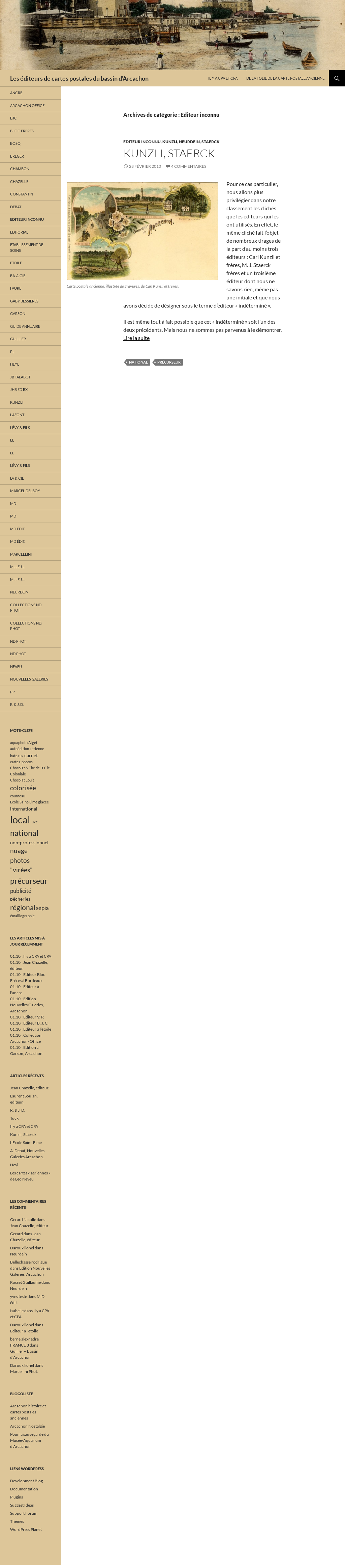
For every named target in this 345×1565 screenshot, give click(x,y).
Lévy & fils (20, 427)
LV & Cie (17, 478)
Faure (15, 288)
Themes (17, 1521)
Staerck (210, 141)
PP (12, 692)
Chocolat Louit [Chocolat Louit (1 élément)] (22, 780)
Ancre (16, 92)
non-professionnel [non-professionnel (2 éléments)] (29, 842)
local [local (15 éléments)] (20, 819)
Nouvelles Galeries (29, 679)
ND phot (18, 641)
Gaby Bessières (24, 301)
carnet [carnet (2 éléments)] (31, 755)
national (138, 362)
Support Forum (23, 1513)
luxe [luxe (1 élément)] (34, 822)
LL (12, 440)
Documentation (24, 1488)
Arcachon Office (27, 105)
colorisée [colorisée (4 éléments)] (23, 788)
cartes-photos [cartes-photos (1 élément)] (21, 762)
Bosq (15, 143)
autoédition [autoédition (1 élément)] (19, 748)
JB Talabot (20, 377)
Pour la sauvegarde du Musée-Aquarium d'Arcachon (29, 1440)
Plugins (16, 1497)
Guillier (18, 339)
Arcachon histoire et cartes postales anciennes (28, 1412)
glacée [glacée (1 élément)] (43, 802)
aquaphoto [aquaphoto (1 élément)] (19, 742)
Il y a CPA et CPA (223, 78)
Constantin (21, 194)
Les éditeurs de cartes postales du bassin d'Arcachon (79, 78)
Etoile (16, 263)
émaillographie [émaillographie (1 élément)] (22, 915)
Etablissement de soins (26, 247)
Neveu (16, 666)
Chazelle (19, 181)
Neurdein (189, 141)
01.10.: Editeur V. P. (27, 1016)
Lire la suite (136, 338)
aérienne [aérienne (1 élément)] (37, 748)
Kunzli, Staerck (169, 153)
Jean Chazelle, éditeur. (29, 1087)
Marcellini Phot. (24, 1371)
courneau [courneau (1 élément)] (17, 796)
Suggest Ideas (22, 1505)
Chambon (19, 168)
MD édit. (17, 529)
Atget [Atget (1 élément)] (32, 742)
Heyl (14, 364)
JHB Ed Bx (19, 389)
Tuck (14, 1118)
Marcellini (21, 554)
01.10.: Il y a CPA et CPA (30, 956)
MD (13, 503)
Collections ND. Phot (26, 608)
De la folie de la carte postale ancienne (285, 78)
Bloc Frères (22, 131)
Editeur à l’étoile (24, 1330)
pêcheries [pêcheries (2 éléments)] (20, 899)
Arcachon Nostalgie (27, 1426)
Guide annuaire (25, 326)
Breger (17, 156)
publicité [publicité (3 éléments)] (20, 890)
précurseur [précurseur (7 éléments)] (29, 880)
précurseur (169, 362)
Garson (17, 313)
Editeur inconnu (142, 141)
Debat (15, 207)
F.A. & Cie (17, 275)
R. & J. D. (17, 704)
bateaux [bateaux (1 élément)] (17, 755)
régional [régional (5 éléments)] (22, 907)
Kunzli (169, 141)
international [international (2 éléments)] (23, 809)
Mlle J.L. (17, 566)
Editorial (19, 232)
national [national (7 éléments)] (24, 833)
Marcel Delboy (25, 490)
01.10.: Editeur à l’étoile (30, 1029)
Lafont (17, 415)
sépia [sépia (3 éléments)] (42, 907)
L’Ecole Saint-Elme (26, 1142)
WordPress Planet (26, 1529)
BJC (13, 118)
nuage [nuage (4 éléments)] (19, 850)
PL (12, 351)
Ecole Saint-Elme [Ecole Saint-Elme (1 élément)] (23, 802)
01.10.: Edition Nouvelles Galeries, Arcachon (27, 1004)
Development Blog (26, 1480)
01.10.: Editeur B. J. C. (29, 1023)
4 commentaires (188, 166)
